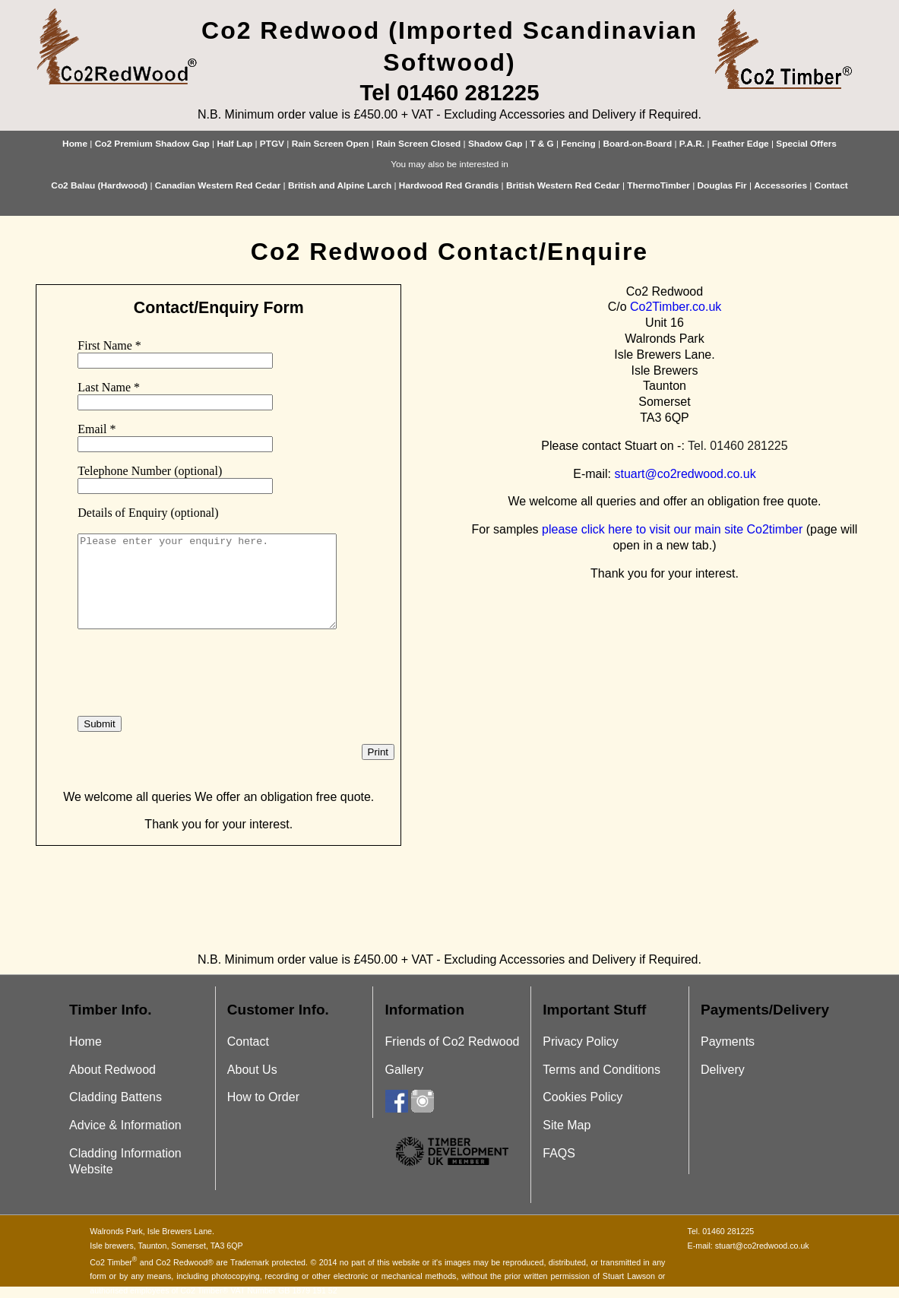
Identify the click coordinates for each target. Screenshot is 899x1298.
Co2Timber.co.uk (675, 306)
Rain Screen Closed (418, 143)
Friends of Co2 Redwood (452, 1041)
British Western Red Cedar (563, 185)
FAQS (559, 1153)
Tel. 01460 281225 (738, 445)
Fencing (578, 143)
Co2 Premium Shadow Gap (152, 143)
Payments (728, 1041)
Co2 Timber (113, 1262)
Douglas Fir (722, 185)
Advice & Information (125, 1125)
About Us (252, 1069)
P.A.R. (691, 143)
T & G (542, 143)
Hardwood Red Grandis (449, 185)
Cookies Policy (582, 1097)
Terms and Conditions (601, 1069)
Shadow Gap (495, 143)
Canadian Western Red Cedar (217, 185)
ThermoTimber (658, 185)
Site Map (566, 1125)
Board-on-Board (637, 143)
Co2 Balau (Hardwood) (99, 185)
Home (74, 143)
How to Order (263, 1097)
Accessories (780, 185)
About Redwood (112, 1069)
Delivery (723, 1069)
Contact (831, 185)
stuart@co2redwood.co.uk (685, 473)
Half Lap (234, 143)
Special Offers (806, 143)
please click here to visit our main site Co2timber (672, 529)
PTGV (272, 143)
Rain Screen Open (330, 143)
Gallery (404, 1069)
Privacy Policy (581, 1041)
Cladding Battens (115, 1097)
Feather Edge (740, 143)
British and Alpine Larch (339, 185)
